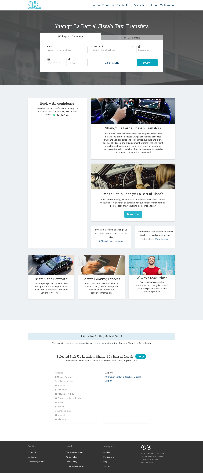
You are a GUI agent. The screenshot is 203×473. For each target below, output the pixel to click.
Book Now (133, 214)
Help (155, 5)
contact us (158, 237)
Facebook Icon (143, 443)
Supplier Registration (36, 458)
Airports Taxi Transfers (155, 450)
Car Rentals (126, 5)
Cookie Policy (71, 458)
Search (147, 62)
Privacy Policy (71, 453)
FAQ (105, 458)
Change (140, 353)
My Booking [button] (167, 5)
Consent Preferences (74, 463)
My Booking (32, 453)
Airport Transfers (107, 5)
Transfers (72, 36)
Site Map (107, 449)
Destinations (143, 5)
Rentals (134, 37)
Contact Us (32, 449)
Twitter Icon (149, 443)
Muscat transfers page (110, 237)
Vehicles (106, 463)
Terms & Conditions (73, 449)
